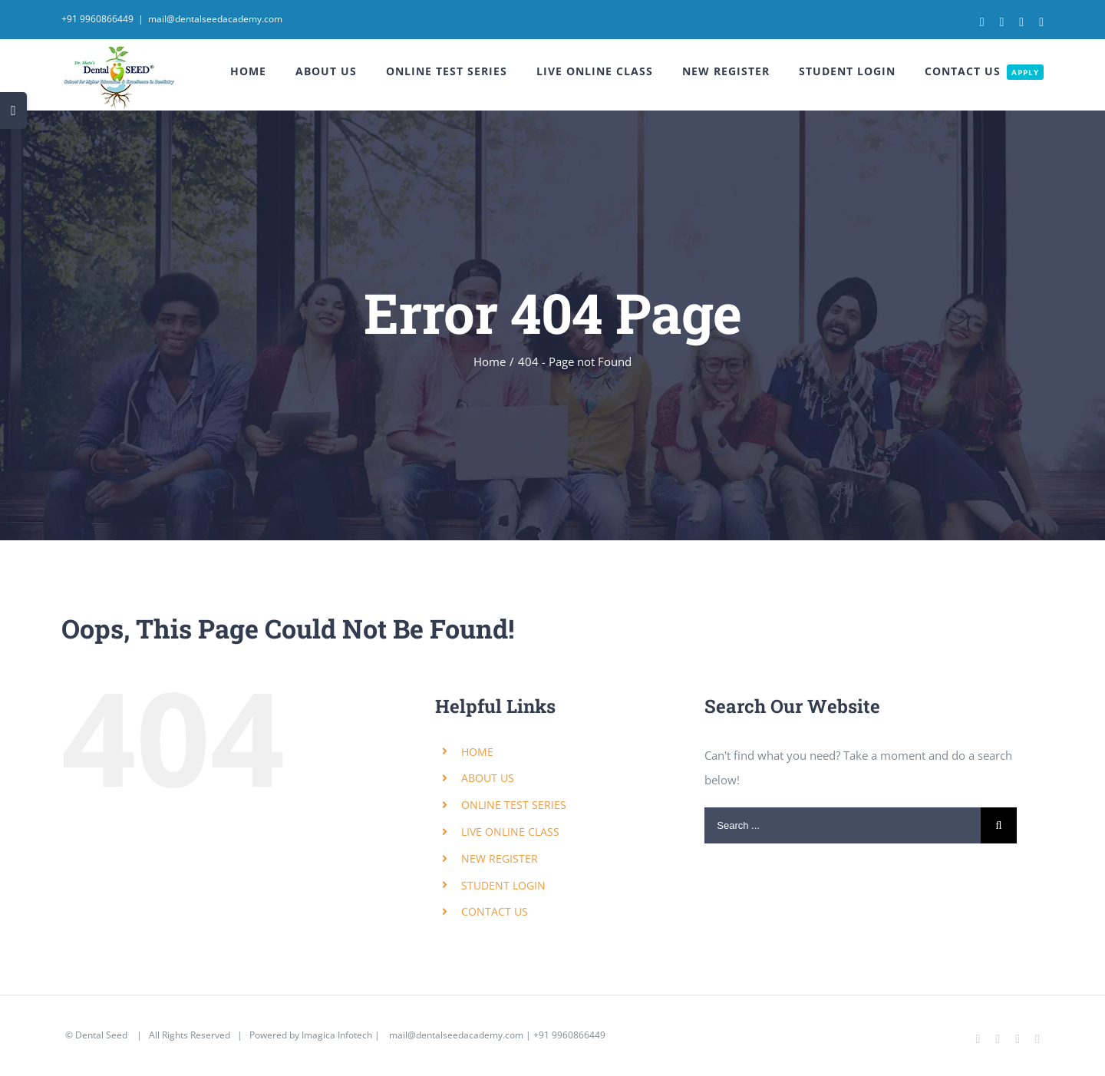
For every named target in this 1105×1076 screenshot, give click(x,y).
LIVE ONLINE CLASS (510, 831)
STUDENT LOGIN (503, 885)
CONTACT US (494, 911)
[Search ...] (842, 825)
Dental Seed (102, 1034)
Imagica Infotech (337, 1034)
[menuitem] (262, 71)
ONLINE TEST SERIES (513, 804)
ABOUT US (487, 778)
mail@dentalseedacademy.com (215, 18)
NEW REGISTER (499, 858)
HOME (477, 751)
